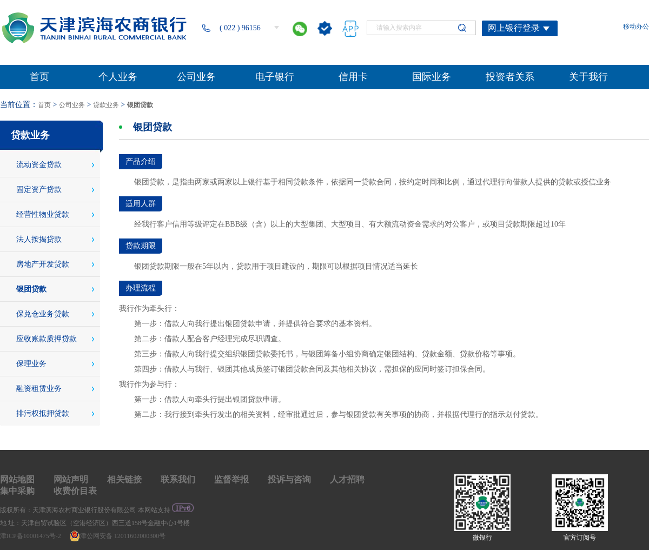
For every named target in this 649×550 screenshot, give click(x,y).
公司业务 (72, 105)
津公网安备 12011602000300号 (117, 536)
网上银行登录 (514, 27)
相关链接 (124, 479)
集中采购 (17, 490)
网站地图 (17, 479)
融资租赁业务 (39, 389)
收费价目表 (75, 490)
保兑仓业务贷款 (42, 314)
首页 (44, 105)
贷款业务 (106, 105)
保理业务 (31, 364)
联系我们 (178, 479)
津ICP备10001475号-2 (31, 536)
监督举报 (231, 479)
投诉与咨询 (289, 479)
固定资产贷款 (39, 189)
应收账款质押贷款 (46, 339)
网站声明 (71, 479)
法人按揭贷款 (39, 239)
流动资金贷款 (39, 165)
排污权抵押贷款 (42, 413)
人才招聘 (347, 479)
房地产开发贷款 (42, 264)
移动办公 (636, 26)
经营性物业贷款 (42, 214)
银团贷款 (140, 105)
